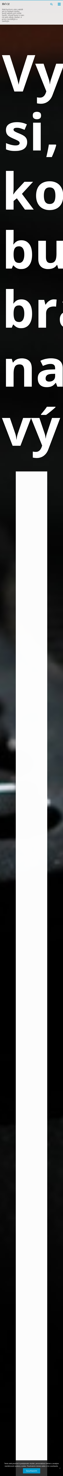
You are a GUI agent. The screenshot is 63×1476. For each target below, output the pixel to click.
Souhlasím (31, 1470)
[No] (59, 1469)
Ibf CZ (6, 4)
